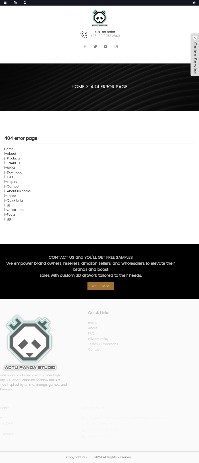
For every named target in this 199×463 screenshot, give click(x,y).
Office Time (16, 209)
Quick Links (15, 200)
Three (11, 195)
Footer (12, 214)
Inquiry (12, 181)
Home (78, 87)
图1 (9, 219)
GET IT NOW (102, 285)
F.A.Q (11, 177)
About (11, 153)
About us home (19, 191)
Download (14, 172)
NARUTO (15, 163)
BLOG (11, 167)
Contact (13, 186)
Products (13, 158)
